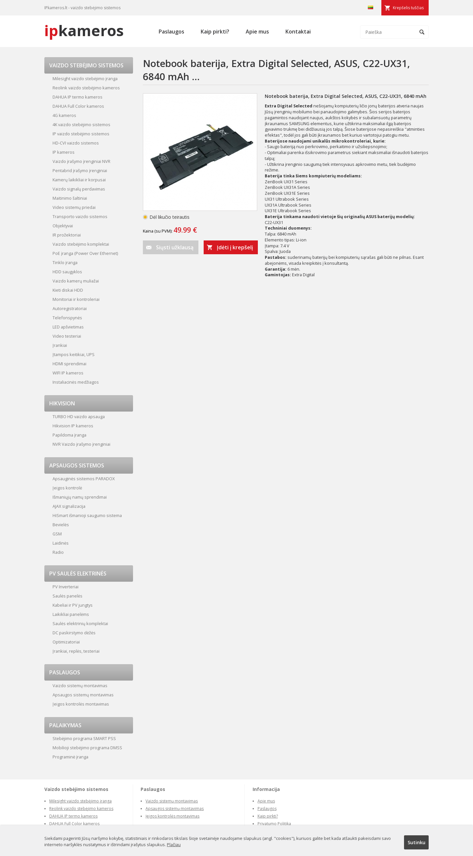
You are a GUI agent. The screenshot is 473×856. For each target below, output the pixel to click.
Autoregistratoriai (70, 308)
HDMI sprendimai (69, 364)
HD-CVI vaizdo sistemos (76, 143)
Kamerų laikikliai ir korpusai (79, 180)
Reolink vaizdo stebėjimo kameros (86, 88)
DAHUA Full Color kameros (78, 106)
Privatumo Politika (274, 823)
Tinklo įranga (65, 262)
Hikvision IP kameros (73, 426)
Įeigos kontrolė (67, 488)
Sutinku (416, 842)
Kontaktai (298, 31)
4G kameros (64, 115)
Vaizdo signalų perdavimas (79, 189)
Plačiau (174, 844)
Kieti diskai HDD (68, 290)
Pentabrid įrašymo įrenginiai (80, 170)
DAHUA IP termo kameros (77, 97)
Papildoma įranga (69, 435)
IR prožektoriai (67, 235)
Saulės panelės (67, 596)
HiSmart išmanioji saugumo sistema (87, 515)
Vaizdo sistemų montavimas (80, 685)
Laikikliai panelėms (71, 614)
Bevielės (61, 525)
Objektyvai (63, 226)
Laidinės (61, 543)
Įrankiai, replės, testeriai (76, 651)
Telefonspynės (67, 318)
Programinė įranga (70, 757)
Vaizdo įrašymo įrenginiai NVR (81, 161)
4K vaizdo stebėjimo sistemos (81, 124)
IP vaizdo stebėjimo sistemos (81, 134)
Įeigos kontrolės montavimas (81, 704)
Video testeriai (67, 336)
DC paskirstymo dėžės (74, 633)
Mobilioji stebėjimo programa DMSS (87, 748)
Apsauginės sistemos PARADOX (84, 479)
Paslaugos (171, 31)
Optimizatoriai (66, 642)
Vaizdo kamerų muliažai (76, 281)
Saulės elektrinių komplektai (80, 623)
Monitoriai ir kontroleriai (76, 299)
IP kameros (64, 152)
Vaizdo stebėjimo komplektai (81, 244)
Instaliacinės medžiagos (76, 382)
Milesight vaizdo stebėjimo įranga (85, 78)
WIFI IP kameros (68, 373)
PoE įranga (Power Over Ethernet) (85, 253)
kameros (84, 30)
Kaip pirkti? (215, 31)
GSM (57, 534)
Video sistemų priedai (74, 207)
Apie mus (257, 31)
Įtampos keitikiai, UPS (74, 354)
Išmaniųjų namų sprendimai (80, 497)
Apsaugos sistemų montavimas (83, 695)
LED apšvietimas (68, 327)
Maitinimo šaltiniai (70, 198)
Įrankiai (60, 345)
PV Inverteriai (66, 587)
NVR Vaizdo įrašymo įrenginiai (81, 444)
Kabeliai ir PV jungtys (73, 605)
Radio (58, 552)
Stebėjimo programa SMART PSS (84, 738)
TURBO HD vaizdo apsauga (79, 416)
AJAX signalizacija (69, 506)
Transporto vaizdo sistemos (80, 216)
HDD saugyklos (67, 272)
